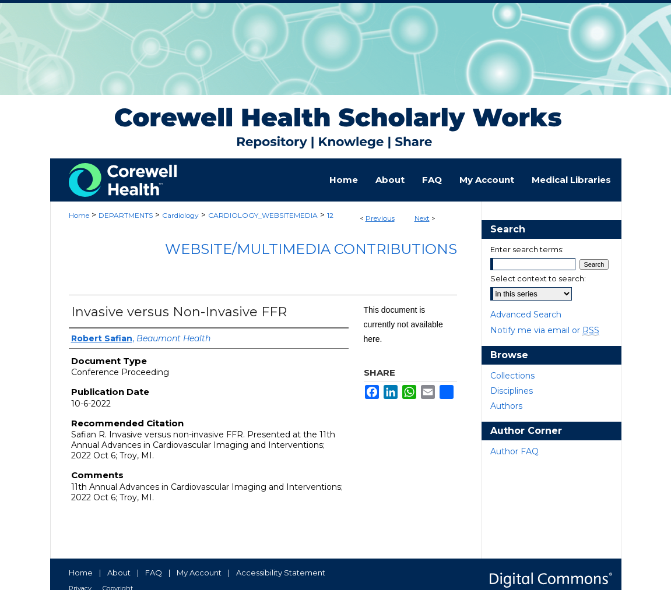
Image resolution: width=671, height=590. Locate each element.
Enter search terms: (527, 249)
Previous (380, 218)
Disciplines (511, 391)
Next (422, 218)
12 (330, 215)
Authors (506, 406)
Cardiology (180, 215)
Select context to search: (538, 278)
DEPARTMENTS (126, 215)
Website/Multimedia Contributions (311, 249)
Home (79, 215)
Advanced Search (525, 314)
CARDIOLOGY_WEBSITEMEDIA (263, 215)
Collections (512, 375)
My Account (199, 572)
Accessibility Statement (280, 572)
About (119, 572)
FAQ (153, 572)
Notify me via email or (544, 330)
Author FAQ (514, 451)
